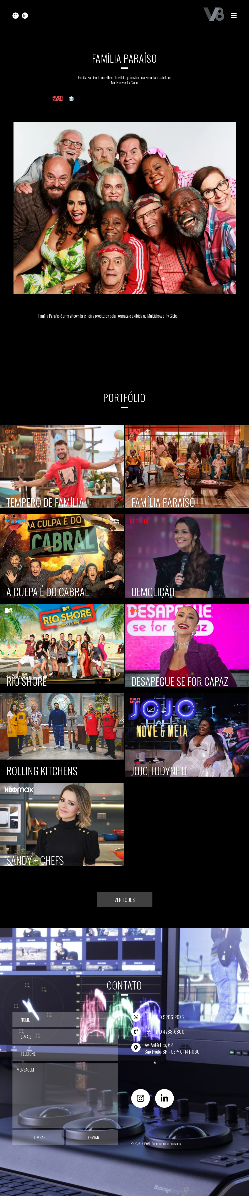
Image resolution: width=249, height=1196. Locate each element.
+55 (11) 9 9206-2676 (164, 1017)
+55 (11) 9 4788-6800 (164, 1031)
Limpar (39, 1137)
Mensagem (65, 1095)
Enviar (93, 1137)
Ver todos (124, 899)
